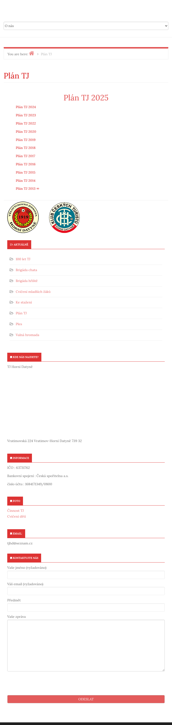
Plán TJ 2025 (86, 98)
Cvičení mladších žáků (33, 291)
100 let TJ (23, 259)
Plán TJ (21, 313)
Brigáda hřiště (27, 281)
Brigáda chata (26, 270)
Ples (19, 324)
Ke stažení (24, 302)
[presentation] (44, 683)
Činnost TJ (15, 510)
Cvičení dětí (16, 516)
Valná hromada (27, 335)
